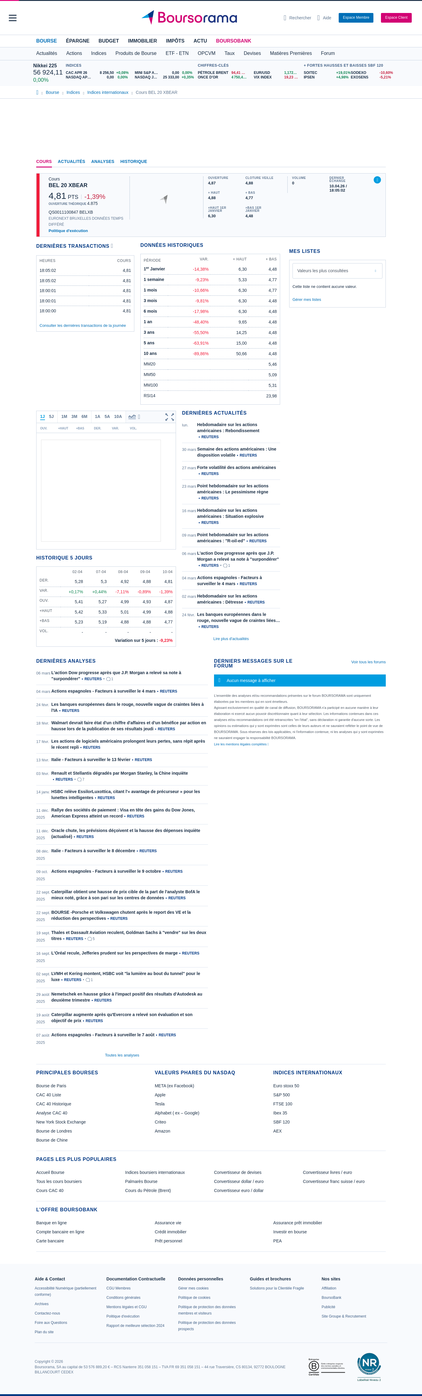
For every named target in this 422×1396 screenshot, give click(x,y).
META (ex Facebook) (174, 1085)
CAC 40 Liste (48, 1094)
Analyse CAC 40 (51, 1113)
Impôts (175, 40)
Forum (328, 53)
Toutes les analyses (122, 1055)
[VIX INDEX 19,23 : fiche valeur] (277, 77)
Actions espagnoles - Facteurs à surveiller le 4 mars (103, 691)
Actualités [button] (46, 53)
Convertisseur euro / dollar (239, 1190)
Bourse (46, 40)
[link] (42, 1304)
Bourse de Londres (54, 1131)
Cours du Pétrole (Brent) (148, 1190)
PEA (277, 1240)
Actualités (71, 161)
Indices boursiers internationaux (155, 1172)
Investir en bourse (290, 1231)
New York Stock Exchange (61, 1122)
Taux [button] (230, 53)
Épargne (77, 40)
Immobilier (142, 40)
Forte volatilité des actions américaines (236, 467)
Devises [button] (252, 53)
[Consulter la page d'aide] (324, 17)
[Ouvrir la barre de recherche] (297, 17)
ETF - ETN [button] (177, 53)
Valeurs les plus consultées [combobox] (322, 270)
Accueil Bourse (50, 1172)
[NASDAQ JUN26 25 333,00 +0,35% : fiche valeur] (165, 77)
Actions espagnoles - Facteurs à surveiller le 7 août (103, 1034)
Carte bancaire (50, 1240)
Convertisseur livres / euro (327, 1172)
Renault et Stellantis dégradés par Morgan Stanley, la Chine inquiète (119, 773)
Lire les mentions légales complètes (241, 744)
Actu (200, 40)
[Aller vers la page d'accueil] (208, 18)
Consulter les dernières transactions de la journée (83, 325)
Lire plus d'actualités (231, 638)
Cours (44, 161)
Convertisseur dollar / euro (239, 1181)
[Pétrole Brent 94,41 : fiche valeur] (223, 73)
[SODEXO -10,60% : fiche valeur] (370, 73)
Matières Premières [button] (291, 53)
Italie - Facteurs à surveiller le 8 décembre (93, 850)
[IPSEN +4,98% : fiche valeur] (325, 77)
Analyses (102, 161)
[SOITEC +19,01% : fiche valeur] (325, 73)
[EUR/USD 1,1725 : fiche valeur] (277, 73)
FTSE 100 (282, 1103)
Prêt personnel (168, 1240)
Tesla (160, 1103)
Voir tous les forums (368, 662)
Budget (108, 40)
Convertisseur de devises (237, 1172)
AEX (277, 1131)
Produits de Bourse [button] (136, 53)
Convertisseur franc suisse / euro (334, 1181)
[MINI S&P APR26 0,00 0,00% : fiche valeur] (165, 73)
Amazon (162, 1131)
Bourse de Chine (52, 1140)
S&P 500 (281, 1094)
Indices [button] (99, 53)
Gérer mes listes (307, 299)
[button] (13, 18)
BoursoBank (233, 40)
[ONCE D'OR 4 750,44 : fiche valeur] (223, 77)
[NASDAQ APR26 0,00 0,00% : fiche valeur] (98, 77)
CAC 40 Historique (53, 1103)
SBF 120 (281, 1122)
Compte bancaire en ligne (60, 1231)
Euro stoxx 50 (286, 1085)
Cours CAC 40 (49, 1190)
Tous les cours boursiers (59, 1181)
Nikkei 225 (45, 65)
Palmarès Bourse (141, 1181)
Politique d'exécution (68, 230)
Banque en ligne (51, 1222)
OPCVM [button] (207, 53)
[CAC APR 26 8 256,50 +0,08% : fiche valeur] (98, 73)
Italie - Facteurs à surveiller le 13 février (90, 759)
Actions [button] (74, 53)
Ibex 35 (280, 1113)
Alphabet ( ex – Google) (177, 1113)
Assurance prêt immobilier (297, 1222)
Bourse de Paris (51, 1085)
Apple (160, 1094)
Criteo (160, 1122)
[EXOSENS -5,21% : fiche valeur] (370, 77)
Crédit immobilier (171, 1231)
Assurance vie (168, 1222)
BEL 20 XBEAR (68, 185)
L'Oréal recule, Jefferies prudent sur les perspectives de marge (114, 953)
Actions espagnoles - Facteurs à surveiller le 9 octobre (106, 871)
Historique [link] (133, 161)
